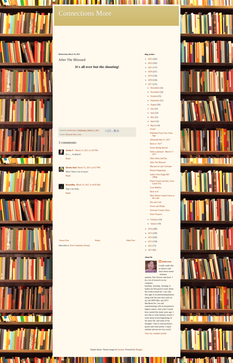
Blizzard (69, 134)
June (152, 113)
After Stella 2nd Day (158, 158)
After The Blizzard (158, 162)
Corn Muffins (155, 187)
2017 (150, 84)
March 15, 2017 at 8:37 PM (89, 167)
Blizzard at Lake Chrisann (161, 166)
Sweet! (153, 129)
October (154, 96)
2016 (150, 229)
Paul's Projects (156, 214)
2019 (150, 76)
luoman (121, 349)
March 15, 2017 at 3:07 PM (86, 150)
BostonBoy (70, 185)
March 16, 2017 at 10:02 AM (88, 185)
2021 (150, 67)
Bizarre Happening (158, 170)
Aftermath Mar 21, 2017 (160, 140)
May (152, 117)
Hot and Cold (155, 202)
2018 (150, 80)
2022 (150, 63)
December (154, 88)
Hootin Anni (71, 167)
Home (97, 240)
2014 (150, 237)
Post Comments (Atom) (80, 245)
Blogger (139, 349)
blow (75, 134)
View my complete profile (156, 333)
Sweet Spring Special (159, 148)
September (155, 100)
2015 (150, 233)
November (155, 92)
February (154, 219)
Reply (68, 158)
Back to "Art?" (156, 144)
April (152, 121)
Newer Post (64, 240)
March (153, 125)
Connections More (85, 13)
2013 (150, 241)
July (152, 109)
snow (80, 134)
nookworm (166, 262)
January (153, 224)
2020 (150, 71)
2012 (150, 246)
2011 (150, 250)
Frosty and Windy (157, 206)
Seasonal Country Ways (160, 210)
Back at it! (154, 191)
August (153, 105)
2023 (150, 59)
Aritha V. (70, 150)
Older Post (130, 240)
